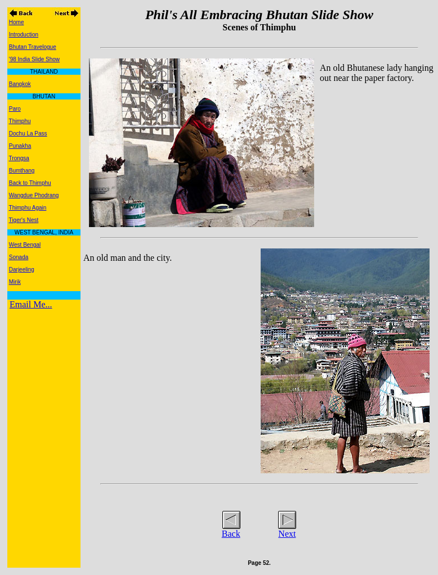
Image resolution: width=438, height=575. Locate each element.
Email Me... (31, 304)
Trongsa (19, 158)
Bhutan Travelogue (32, 47)
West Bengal (25, 245)
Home (16, 22)
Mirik (15, 282)
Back (231, 533)
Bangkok (20, 84)
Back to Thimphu (30, 183)
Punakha (20, 146)
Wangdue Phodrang (34, 195)
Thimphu (20, 121)
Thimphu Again (28, 208)
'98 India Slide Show (34, 59)
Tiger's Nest (24, 220)
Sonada (18, 257)
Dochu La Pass (28, 133)
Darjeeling (21, 269)
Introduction (23, 34)
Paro (15, 109)
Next (287, 533)
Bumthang (22, 170)
